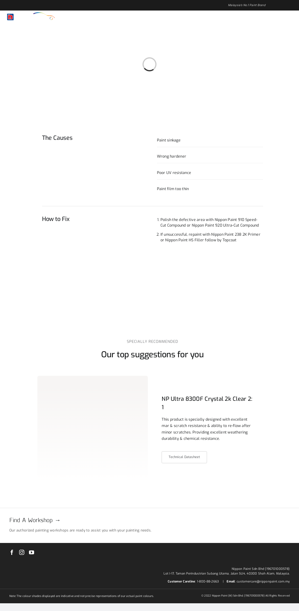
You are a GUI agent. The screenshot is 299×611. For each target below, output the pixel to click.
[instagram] (21, 552)
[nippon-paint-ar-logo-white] (31, 14)
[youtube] (31, 552)
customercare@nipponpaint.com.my (263, 581)
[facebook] (11, 552)
